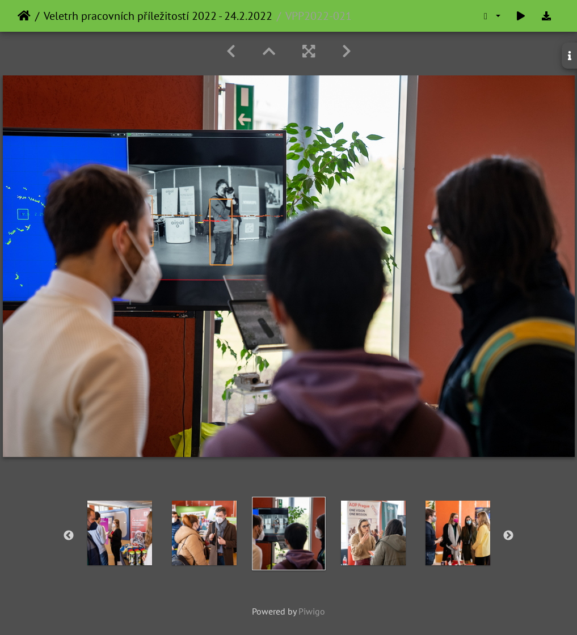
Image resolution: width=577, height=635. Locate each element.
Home (24, 15)
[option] (119, 533)
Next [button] (508, 535)
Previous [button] (68, 535)
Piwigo (311, 611)
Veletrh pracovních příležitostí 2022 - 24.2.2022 (158, 16)
